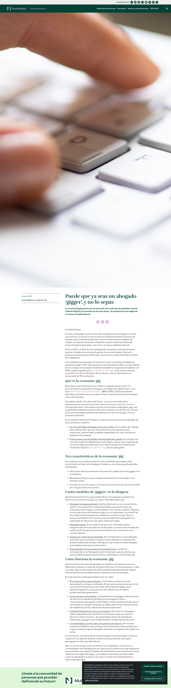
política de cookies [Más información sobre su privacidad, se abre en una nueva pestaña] (91, 680)
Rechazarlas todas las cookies (153, 672)
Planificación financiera (106, 8)
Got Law (101, 447)
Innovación (121, 8)
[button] (167, 8)
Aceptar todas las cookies (153, 666)
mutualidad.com (122, 2)
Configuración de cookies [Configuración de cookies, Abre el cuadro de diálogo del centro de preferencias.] (153, 679)
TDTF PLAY (154, 8)
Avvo (92, 447)
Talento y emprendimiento (138, 8)
